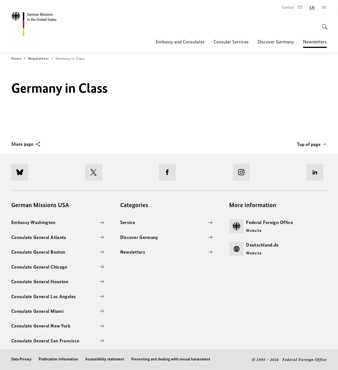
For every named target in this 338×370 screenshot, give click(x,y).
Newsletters (315, 42)
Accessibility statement (104, 359)
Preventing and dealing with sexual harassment (170, 359)
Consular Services (231, 42)
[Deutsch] (324, 7)
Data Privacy (21, 359)
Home (18, 58)
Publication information (58, 359)
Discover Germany (276, 42)
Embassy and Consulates (180, 42)
